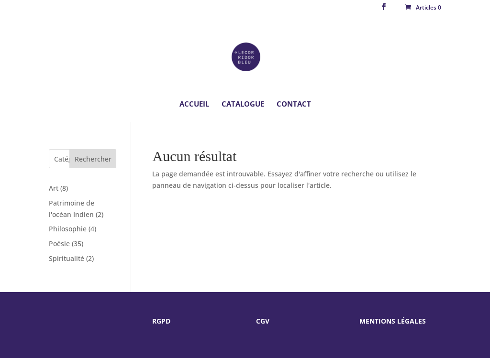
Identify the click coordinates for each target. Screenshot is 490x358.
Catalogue (243, 104)
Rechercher (93, 158)
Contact (294, 104)
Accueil (194, 104)
